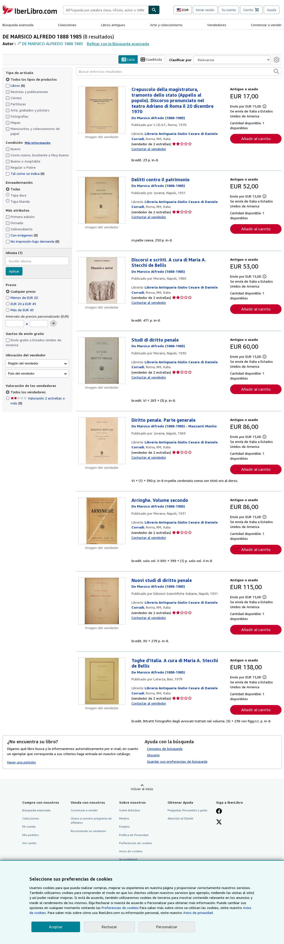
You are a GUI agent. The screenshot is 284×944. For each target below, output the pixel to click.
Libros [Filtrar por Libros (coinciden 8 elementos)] (15, 85)
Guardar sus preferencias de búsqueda (177, 762)
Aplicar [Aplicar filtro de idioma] (14, 271)
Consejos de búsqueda (164, 749)
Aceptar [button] (56, 927)
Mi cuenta (29, 827)
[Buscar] (154, 10)
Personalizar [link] (166, 927)
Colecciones (67, 25)
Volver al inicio (142, 789)
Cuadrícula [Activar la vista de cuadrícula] (151, 59)
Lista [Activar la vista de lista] (128, 59)
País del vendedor (21, 373)
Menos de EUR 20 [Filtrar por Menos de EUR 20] (22, 297)
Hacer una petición (21, 762)
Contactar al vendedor (148, 149)
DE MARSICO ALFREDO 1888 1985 (52, 43)
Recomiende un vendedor (88, 831)
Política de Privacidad (133, 835)
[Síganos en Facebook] (219, 812)
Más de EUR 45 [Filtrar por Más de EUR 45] (20, 310)
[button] (276, 71)
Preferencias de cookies (120, 908)
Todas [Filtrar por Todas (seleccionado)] (13, 189)
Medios (124, 818)
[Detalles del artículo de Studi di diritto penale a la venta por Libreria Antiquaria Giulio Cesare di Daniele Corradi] (102, 360)
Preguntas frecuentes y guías (187, 810)
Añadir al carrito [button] (255, 138)
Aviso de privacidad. (198, 912)
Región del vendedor (23, 363)
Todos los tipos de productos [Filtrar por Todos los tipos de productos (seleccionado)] (32, 79)
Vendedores (216, 25)
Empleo (124, 827)
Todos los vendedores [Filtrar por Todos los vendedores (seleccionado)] (29, 392)
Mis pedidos (30, 835)
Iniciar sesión (205, 10)
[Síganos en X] (219, 822)
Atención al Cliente (180, 818)
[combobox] (105, 10)
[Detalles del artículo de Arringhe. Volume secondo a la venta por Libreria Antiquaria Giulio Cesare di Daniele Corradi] (102, 520)
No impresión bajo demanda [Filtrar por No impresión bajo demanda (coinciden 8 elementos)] (32, 241)
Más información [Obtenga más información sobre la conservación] (37, 143)
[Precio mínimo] (15, 323)
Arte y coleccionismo (166, 25)
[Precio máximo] (39, 323)
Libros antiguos (113, 25)
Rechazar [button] (109, 927)
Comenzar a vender (266, 25)
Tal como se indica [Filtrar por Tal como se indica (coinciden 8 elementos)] (25, 174)
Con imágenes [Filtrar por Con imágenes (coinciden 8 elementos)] (22, 235)
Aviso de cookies (131, 851)
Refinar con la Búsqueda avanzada (118, 43)
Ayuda (271, 10)
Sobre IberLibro (129, 810)
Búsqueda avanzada (17, 25)
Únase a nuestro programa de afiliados (91, 821)
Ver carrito (29, 843)
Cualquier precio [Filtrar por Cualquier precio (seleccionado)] (21, 291)
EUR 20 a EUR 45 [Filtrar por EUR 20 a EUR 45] (21, 304)
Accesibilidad (128, 859)
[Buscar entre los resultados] (179, 71)
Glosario (153, 755)
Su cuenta (229, 10)
